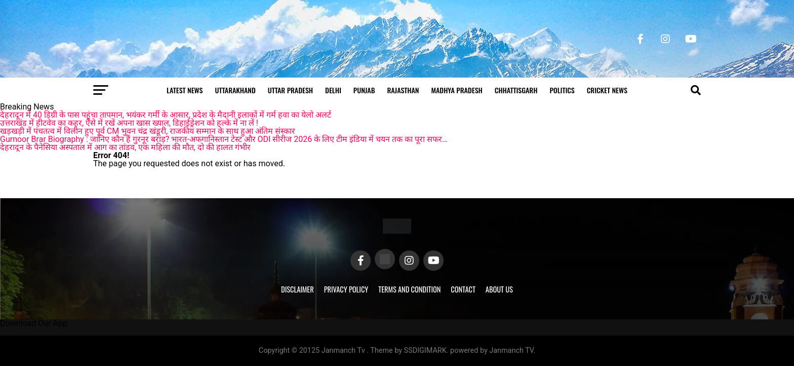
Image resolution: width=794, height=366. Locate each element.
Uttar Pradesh (290, 90)
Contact (463, 289)
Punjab (364, 90)
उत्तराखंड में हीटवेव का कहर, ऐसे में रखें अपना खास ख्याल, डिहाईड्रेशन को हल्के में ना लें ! (129, 123)
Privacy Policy (346, 289)
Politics (561, 90)
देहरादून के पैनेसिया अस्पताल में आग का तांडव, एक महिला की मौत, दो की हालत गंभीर (125, 147)
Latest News (185, 90)
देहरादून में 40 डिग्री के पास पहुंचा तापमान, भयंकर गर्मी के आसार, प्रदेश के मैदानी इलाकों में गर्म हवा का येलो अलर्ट (165, 115)
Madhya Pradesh (456, 90)
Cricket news (607, 90)
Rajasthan (403, 90)
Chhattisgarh (516, 90)
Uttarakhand (235, 90)
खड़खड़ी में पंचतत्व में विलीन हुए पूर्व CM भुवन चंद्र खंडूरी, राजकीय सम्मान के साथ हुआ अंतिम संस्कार (147, 131)
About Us (499, 289)
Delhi (333, 90)
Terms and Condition (409, 289)
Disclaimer (297, 289)
